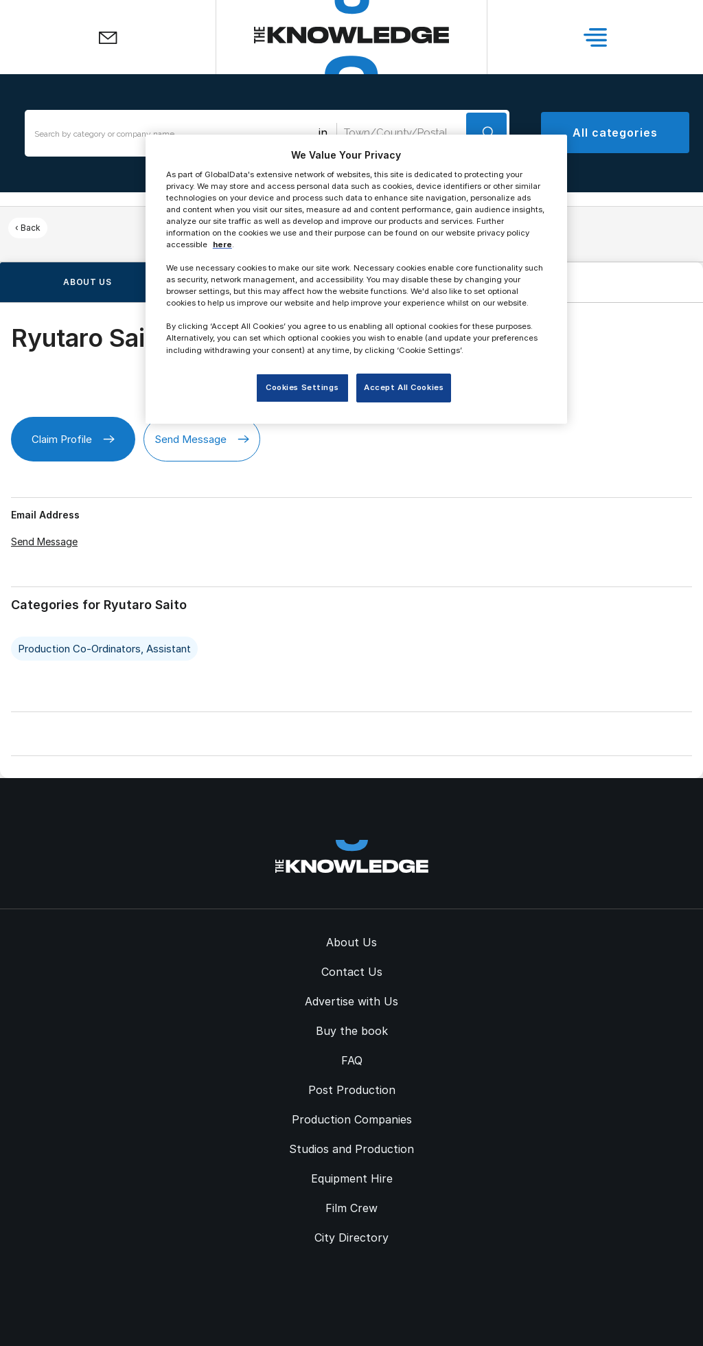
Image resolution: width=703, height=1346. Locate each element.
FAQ (351, 1060)
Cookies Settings (302, 387)
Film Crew (351, 1208)
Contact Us (351, 972)
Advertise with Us (351, 1001)
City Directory (351, 1237)
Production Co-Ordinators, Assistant (104, 648)
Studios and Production (351, 1149)
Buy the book (352, 1031)
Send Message (201, 439)
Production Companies (352, 1119)
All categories (615, 132)
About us (87, 282)
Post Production (351, 1090)
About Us (351, 942)
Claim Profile (73, 439)
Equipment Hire (352, 1178)
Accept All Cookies (403, 387)
